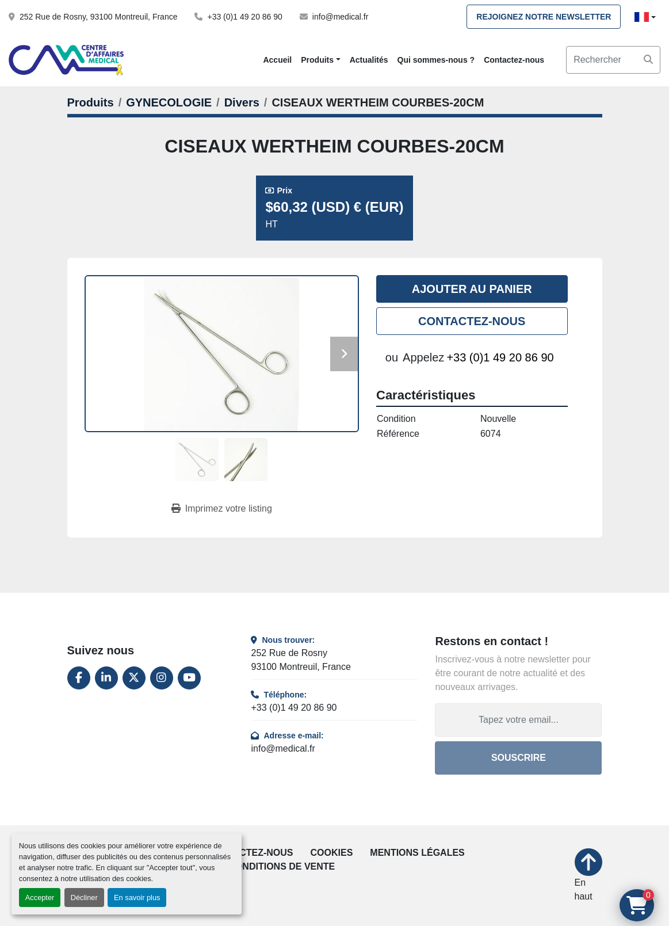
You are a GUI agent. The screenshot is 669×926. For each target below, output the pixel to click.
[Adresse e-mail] (518, 720)
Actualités (369, 59)
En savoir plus (137, 897)
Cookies (332, 853)
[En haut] (588, 876)
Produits (317, 59)
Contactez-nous (514, 59)
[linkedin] (106, 677)
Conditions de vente (281, 866)
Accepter (40, 897)
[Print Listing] (222, 508)
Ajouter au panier (472, 289)
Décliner (84, 897)
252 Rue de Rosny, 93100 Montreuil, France (98, 16)
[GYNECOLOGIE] (169, 102)
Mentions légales (417, 853)
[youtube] (189, 677)
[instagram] (161, 677)
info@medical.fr (340, 16)
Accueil (277, 59)
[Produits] (90, 102)
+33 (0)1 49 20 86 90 (244, 16)
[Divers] (241, 102)
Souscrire (518, 758)
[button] (320, 60)
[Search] (613, 60)
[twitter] (134, 677)
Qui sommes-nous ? (436, 59)
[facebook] (78, 677)
